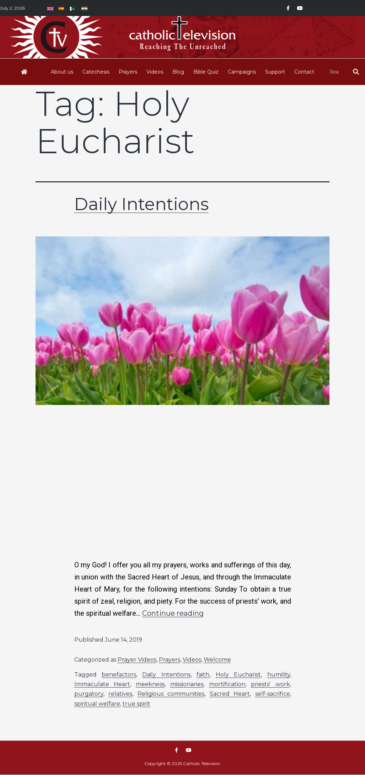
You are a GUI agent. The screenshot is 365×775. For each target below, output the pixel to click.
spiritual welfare (97, 703)
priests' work (270, 684)
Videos (154, 72)
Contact (304, 72)
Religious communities (171, 693)
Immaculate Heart (102, 684)
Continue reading (173, 613)
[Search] (356, 71)
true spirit (136, 703)
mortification (227, 684)
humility (278, 674)
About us (62, 72)
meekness (150, 684)
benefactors (119, 674)
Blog (178, 72)
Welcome (217, 659)
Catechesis (95, 72)
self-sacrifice (272, 693)
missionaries (186, 684)
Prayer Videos (137, 659)
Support (275, 72)
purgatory (88, 693)
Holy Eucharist (238, 674)
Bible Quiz (206, 72)
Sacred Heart (230, 693)
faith (203, 674)
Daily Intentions (141, 204)
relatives (120, 693)
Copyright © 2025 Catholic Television (182, 763)
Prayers (128, 72)
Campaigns (242, 72)
